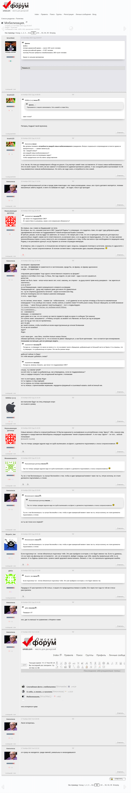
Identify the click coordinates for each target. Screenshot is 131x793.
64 (38, 33)
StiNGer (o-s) (29, 100)
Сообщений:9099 (10, 133)
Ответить (120, 132)
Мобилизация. (14, 23)
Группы (59, 14)
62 (29, 33)
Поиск (52, 14)
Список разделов (7, 19)
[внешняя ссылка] (28, 439)
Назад (17, 33)
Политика (19, 19)
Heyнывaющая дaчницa (10, 212)
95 (48, 33)
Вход (94, 14)
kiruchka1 (11, 38)
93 (42, 33)
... (34, 105)
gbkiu (10, 571)
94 (45, 33)
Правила (44, 14)
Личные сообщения (83, 14)
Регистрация (69, 14)
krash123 (10, 95)
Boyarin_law (11, 534)
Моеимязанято (11, 458)
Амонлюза (28, 144)
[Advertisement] (67, 79)
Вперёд (53, 33)
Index (37, 14)
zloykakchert (29, 216)
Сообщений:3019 (10, 598)
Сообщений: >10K (10, 89)
